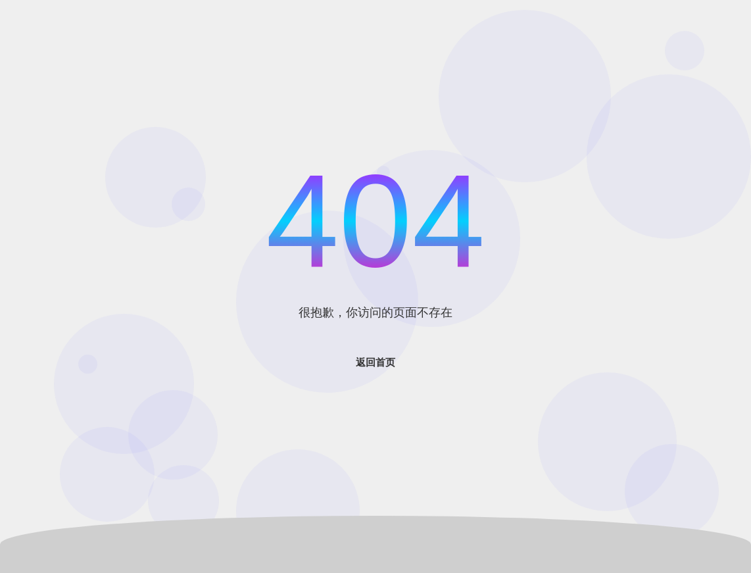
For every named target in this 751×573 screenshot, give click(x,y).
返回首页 (375, 362)
